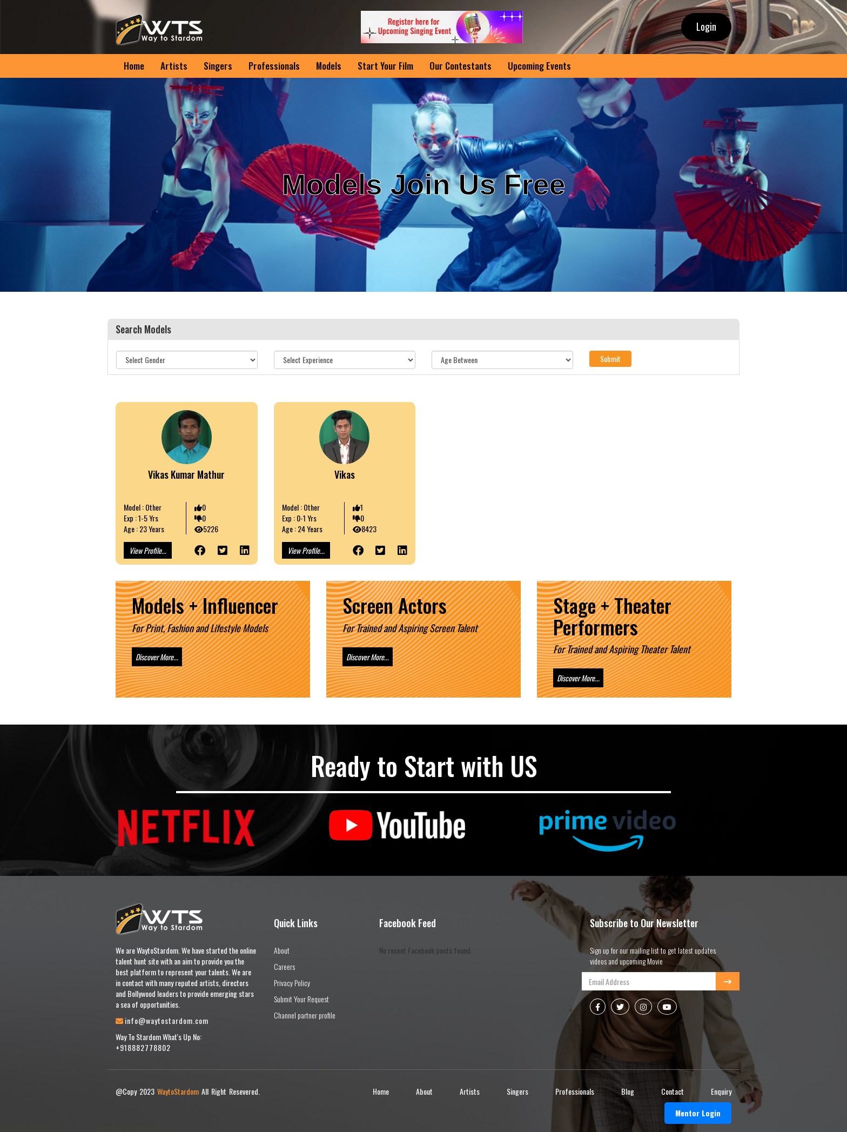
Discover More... (157, 656)
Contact (672, 1091)
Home (134, 65)
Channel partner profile (304, 1015)
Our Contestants (460, 65)
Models (328, 65)
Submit (610, 358)
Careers (284, 966)
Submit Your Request (301, 998)
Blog (627, 1091)
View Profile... (147, 550)
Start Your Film (385, 65)
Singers (218, 65)
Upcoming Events (539, 65)
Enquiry (721, 1091)
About (282, 950)
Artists (173, 65)
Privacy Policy (292, 982)
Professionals (274, 65)
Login (706, 26)
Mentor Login (698, 1112)
